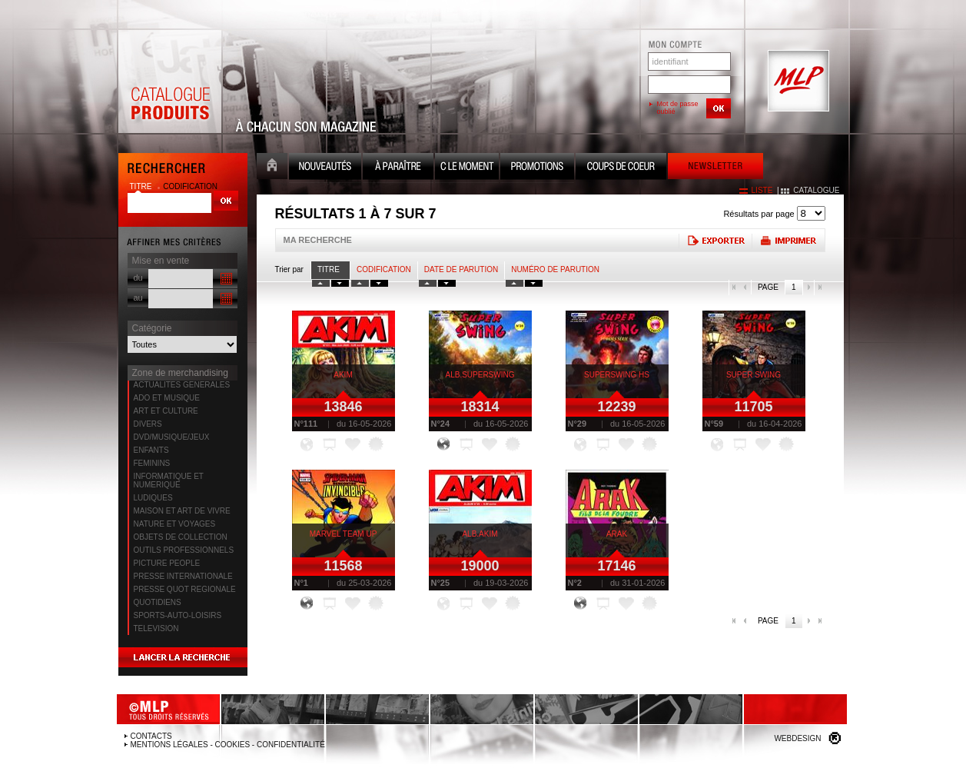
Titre (328, 269)
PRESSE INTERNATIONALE (183, 576)
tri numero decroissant (534, 283)
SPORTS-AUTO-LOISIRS (178, 615)
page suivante (808, 287)
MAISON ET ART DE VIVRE (182, 511)
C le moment (467, 168)
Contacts (151, 736)
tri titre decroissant (340, 283)
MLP (796, 81)
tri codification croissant (360, 283)
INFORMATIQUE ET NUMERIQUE (169, 480)
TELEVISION (156, 628)
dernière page (819, 287)
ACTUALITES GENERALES (182, 385)
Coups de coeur (621, 168)
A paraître (398, 168)
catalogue (816, 190)
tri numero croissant (514, 283)
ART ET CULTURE (166, 411)
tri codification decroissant (379, 283)
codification (190, 186)
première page (734, 287)
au (138, 297)
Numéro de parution (555, 269)
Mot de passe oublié (678, 107)
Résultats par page (758, 213)
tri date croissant (428, 283)
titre (142, 186)
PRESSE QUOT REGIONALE (185, 589)
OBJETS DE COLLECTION (180, 537)
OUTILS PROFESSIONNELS (184, 550)
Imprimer (788, 240)
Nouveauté (325, 168)
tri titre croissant (321, 283)
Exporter (715, 240)
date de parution (461, 269)
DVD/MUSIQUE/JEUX (172, 437)
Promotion (537, 168)
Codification (384, 269)
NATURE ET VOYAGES (175, 524)
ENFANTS (151, 450)
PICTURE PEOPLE (167, 563)
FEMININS (152, 463)
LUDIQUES (153, 498)
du (138, 277)
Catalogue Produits (169, 81)
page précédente (745, 287)
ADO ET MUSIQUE (167, 398)
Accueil (272, 168)
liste (762, 190)
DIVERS (148, 424)
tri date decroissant (447, 283)
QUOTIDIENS (157, 602)
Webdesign (797, 738)
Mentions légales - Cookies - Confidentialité (228, 744)
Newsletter (715, 168)
